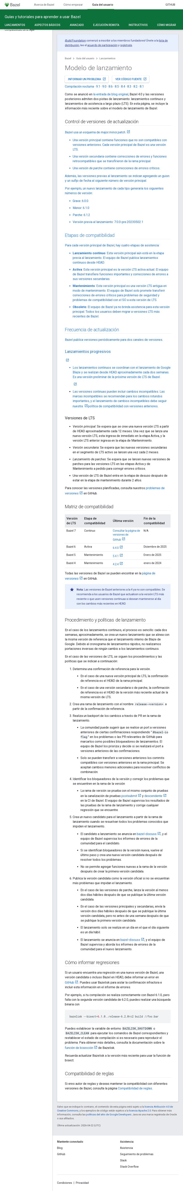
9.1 (98, 86)
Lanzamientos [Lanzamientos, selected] (15, 25)
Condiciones (64, 1182)
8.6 (111, 86)
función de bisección (79, 1048)
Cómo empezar (73, 4)
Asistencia (126, 1147)
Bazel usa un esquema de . (95, 132)
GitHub (170, 4)
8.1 (142, 86)
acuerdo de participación (102, 45)
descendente (153, 796)
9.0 (104, 86)
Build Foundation (75, 40)
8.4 (123, 86)
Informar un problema (87, 79)
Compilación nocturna (79, 86)
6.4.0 (116, 547)
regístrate (126, 45)
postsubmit (129, 796)
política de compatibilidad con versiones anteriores (123, 406)
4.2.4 (116, 564)
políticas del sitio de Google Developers (108, 1114)
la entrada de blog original (110, 94)
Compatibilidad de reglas (135, 1088)
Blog (60, 1147)
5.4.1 (116, 556)
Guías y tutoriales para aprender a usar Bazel (42, 16)
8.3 (129, 86)
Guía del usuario (85, 58)
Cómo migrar (166, 25)
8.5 (117, 86)
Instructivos (138, 25)
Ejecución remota (106, 25)
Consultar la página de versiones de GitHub (126, 535)
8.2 (135, 86)
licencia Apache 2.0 (140, 1110)
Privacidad (82, 1182)
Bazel (68, 58)
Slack (123, 1160)
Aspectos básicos (47, 25)
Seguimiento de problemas (136, 1154)
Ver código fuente (131, 79)
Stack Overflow (129, 1166)
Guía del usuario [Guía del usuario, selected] (102, 4)
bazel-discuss (146, 834)
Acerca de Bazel (44, 4)
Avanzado (77, 25)
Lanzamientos (107, 58)
